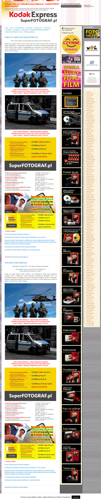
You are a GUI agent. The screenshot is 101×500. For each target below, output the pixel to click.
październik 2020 (91, 159)
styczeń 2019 (90, 194)
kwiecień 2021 (90, 149)
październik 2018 (91, 199)
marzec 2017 (90, 231)
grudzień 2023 (90, 98)
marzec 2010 (90, 298)
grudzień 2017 (90, 216)
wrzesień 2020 (90, 161)
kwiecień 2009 (90, 316)
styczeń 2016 (90, 252)
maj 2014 (89, 264)
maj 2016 (89, 245)
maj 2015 (89, 257)
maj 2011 (89, 277)
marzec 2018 (90, 211)
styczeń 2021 (90, 154)
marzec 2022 (90, 131)
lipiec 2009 (89, 312)
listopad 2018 (90, 197)
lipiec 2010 (89, 292)
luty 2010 (89, 300)
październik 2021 (91, 140)
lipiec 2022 (89, 125)
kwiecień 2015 (90, 259)
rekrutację (25, 269)
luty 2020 (89, 173)
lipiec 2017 (89, 224)
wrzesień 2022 (90, 121)
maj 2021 (89, 148)
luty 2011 (89, 282)
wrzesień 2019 (90, 181)
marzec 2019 (90, 191)
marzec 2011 (90, 280)
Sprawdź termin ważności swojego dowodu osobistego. (20, 246)
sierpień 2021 (90, 143)
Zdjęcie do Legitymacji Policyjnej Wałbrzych (21, 37)
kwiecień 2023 (90, 110)
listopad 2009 (90, 305)
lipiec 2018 (89, 204)
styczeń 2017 (90, 234)
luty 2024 (89, 97)
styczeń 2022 (90, 135)
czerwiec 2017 (90, 226)
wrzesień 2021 (90, 141)
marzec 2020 (90, 171)
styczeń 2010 (90, 302)
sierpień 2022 (90, 123)
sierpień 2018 (90, 202)
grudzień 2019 (90, 176)
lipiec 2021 (89, 145)
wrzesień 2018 (90, 201)
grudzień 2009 (90, 303)
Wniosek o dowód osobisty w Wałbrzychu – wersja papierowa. (22, 249)
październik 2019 (91, 179)
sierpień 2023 (90, 103)
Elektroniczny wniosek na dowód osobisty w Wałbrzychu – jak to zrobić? (25, 237)
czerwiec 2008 (90, 325)
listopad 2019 (90, 178)
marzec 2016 (90, 249)
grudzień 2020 (90, 156)
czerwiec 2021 (90, 146)
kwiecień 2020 (90, 169)
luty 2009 (89, 320)
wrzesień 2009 (90, 308)
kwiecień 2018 (90, 209)
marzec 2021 (90, 151)
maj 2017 (89, 227)
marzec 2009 (90, 318)
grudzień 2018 (90, 196)
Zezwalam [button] (76, 497)
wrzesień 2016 (90, 240)
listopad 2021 (90, 138)
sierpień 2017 (90, 222)
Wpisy (86, 5)
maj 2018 (89, 207)
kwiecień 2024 (90, 93)
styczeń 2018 (90, 214)
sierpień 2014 (90, 262)
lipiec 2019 (89, 184)
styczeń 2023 (90, 115)
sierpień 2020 (90, 163)
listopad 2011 (90, 272)
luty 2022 (89, 133)
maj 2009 (89, 315)
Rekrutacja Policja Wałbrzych (16, 263)
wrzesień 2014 (90, 260)
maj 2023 (89, 108)
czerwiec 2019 (90, 186)
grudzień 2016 (90, 235)
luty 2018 (89, 212)
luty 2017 (89, 232)
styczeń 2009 (90, 321)
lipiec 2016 (89, 242)
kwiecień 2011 (90, 278)
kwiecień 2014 (90, 265)
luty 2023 (89, 113)
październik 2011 (91, 273)
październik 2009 (91, 307)
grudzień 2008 (90, 323)
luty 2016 (89, 250)
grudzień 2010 (90, 285)
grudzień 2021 (90, 136)
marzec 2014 (90, 267)
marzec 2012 (90, 270)
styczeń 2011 (90, 283)
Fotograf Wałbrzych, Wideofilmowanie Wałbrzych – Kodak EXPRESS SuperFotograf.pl (32, 5)
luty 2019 (89, 192)
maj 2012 (89, 269)
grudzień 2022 (90, 116)
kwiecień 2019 (90, 189)
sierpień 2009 (90, 310)
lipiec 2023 (89, 105)
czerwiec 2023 (90, 106)
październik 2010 (91, 287)
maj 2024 (89, 92)
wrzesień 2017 (90, 221)
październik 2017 (91, 219)
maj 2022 (89, 128)
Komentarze (88, 6)
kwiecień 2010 (90, 297)
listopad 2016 (90, 237)
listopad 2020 (90, 158)
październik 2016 (91, 239)
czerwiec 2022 (90, 126)
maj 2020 (89, 168)
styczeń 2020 (90, 174)
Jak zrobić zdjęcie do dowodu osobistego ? (17, 234)
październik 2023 (91, 102)
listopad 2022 (90, 118)
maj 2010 (89, 295)
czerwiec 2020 (90, 166)
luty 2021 (89, 153)
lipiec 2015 (89, 255)
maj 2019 (89, 188)
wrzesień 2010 (90, 288)
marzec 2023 (90, 111)
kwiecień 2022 (90, 130)
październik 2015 (91, 254)
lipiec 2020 (89, 164)
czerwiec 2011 (90, 275)
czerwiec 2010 (90, 293)
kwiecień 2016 (90, 247)
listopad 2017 (90, 217)
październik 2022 (91, 120)
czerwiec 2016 (90, 244)
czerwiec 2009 (90, 313)
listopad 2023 (90, 100)
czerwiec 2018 (90, 206)
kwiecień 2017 (90, 229)
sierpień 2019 (90, 183)
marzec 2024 (90, 95)
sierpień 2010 (90, 290)
